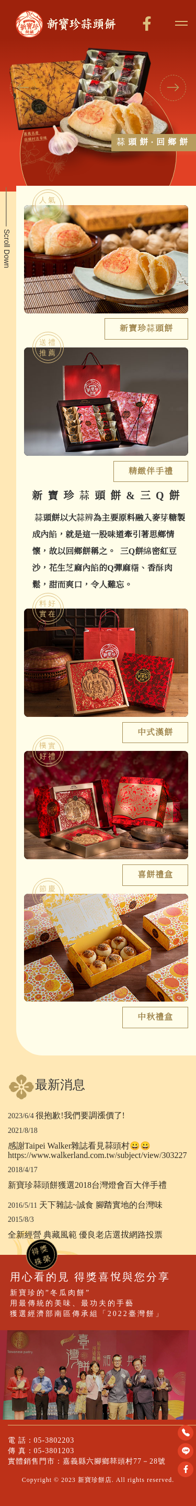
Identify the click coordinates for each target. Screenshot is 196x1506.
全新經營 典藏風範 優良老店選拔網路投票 (85, 1234)
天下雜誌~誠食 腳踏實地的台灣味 (101, 1204)
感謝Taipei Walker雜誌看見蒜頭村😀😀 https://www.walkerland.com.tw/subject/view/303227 (97, 1150)
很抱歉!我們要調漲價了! (80, 1115)
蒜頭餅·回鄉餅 (154, 142)
